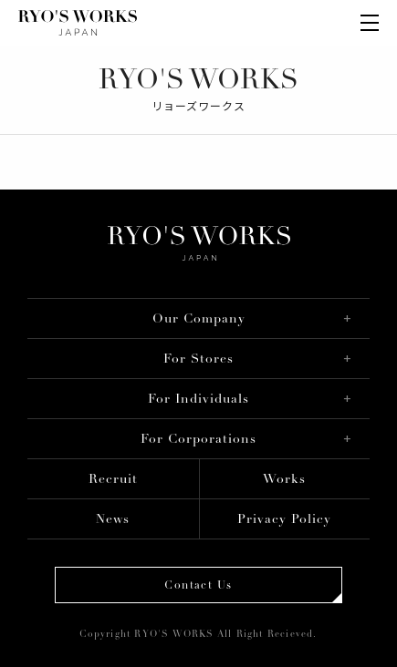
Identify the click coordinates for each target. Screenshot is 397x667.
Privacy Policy (284, 520)
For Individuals (198, 399)
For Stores (198, 359)
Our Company (199, 319)
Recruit (113, 480)
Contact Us (198, 585)
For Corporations (198, 439)
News (113, 520)
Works (284, 480)
